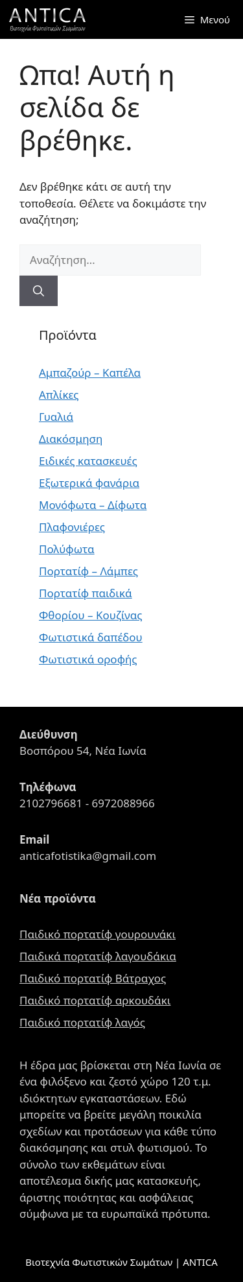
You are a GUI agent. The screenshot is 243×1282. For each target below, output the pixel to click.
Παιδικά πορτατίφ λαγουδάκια (97, 956)
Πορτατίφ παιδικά (85, 593)
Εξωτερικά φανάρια (89, 482)
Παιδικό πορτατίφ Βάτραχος (92, 978)
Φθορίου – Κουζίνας (90, 615)
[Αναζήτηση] (38, 291)
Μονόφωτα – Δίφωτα (92, 504)
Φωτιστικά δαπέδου (91, 637)
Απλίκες (59, 394)
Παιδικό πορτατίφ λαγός (82, 1022)
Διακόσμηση (70, 438)
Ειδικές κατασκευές (88, 460)
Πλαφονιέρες (72, 526)
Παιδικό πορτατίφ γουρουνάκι (97, 934)
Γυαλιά (56, 416)
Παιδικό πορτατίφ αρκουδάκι (94, 1000)
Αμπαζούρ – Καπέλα (90, 372)
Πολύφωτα (67, 548)
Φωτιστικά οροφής (88, 659)
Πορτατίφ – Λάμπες (88, 571)
